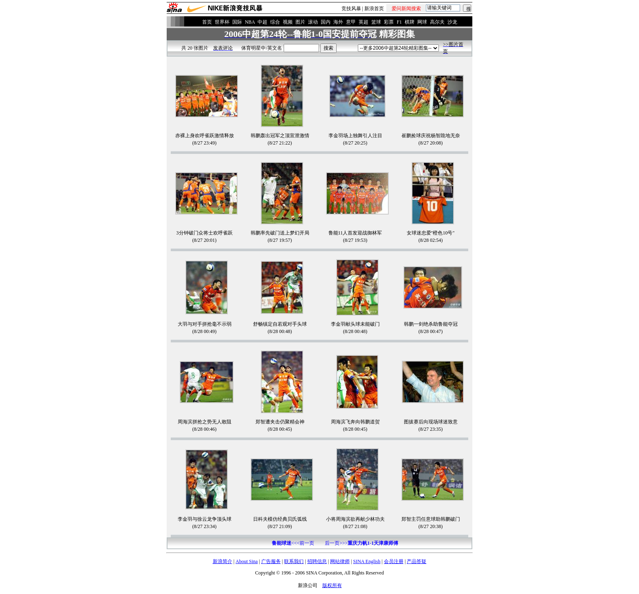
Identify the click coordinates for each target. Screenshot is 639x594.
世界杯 (222, 22)
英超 (363, 22)
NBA (250, 22)
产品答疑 (416, 561)
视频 (288, 22)
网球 (422, 22)
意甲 (351, 22)
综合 (275, 22)
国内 (326, 22)
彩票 (389, 22)
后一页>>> (361, 543)
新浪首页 (374, 8)
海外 (338, 22)
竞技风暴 (351, 8)
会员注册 (393, 561)
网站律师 (340, 561)
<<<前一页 (293, 543)
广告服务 (271, 561)
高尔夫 (437, 22)
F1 (399, 22)
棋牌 (409, 22)
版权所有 (332, 585)
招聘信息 (317, 561)
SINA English (366, 561)
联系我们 (294, 561)
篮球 (376, 22)
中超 (262, 22)
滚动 (313, 22)
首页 (207, 22)
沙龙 (452, 22)
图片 (300, 22)
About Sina (247, 561)
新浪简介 (222, 561)
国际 (237, 22)
